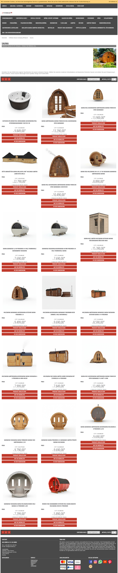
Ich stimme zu (113, 1)
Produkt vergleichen (19, 135)
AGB (32, 564)
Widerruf (33, 563)
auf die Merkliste (19, 138)
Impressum (34, 561)
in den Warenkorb (19, 141)
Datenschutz (34, 560)
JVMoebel (33, 566)
